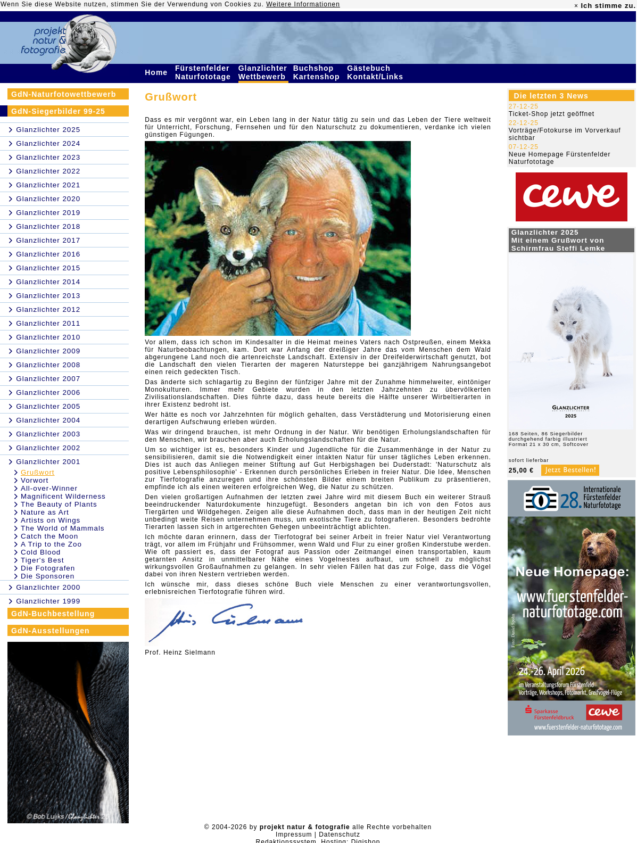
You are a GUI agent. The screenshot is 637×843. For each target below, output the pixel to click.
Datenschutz (339, 834)
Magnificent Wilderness (63, 496)
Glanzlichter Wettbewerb (263, 72)
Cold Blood (41, 552)
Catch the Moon (49, 536)
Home (157, 72)
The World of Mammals (63, 528)
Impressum (294, 834)
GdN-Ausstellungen (50, 630)
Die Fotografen (48, 568)
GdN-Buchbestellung (53, 613)
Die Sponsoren (48, 576)
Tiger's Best (42, 560)
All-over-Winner (49, 488)
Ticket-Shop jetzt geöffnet (551, 114)
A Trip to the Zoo (51, 544)
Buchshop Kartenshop (318, 72)
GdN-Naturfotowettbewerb (63, 94)
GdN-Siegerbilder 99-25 (58, 111)
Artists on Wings (50, 520)
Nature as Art (45, 512)
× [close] (576, 6)
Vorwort (34, 480)
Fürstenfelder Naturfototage (204, 72)
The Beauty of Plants (59, 504)
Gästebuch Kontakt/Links (376, 72)
